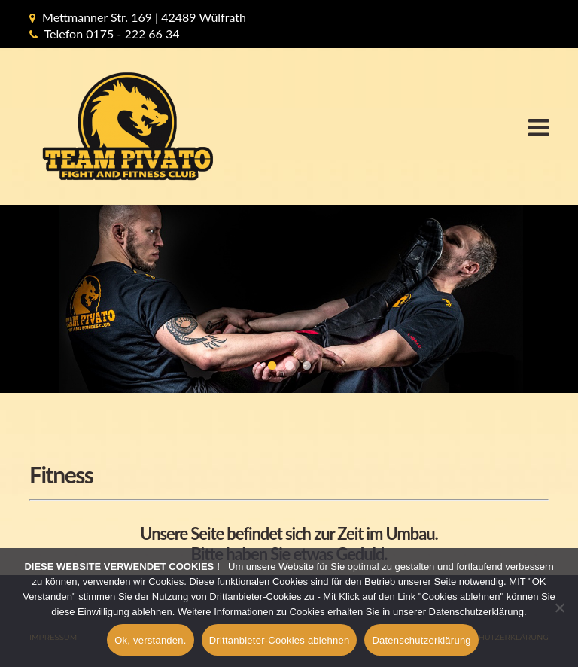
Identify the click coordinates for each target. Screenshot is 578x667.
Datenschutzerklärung (421, 640)
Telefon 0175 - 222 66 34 (112, 33)
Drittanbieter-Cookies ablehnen (279, 640)
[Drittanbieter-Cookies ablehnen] (559, 607)
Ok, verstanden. (150, 640)
